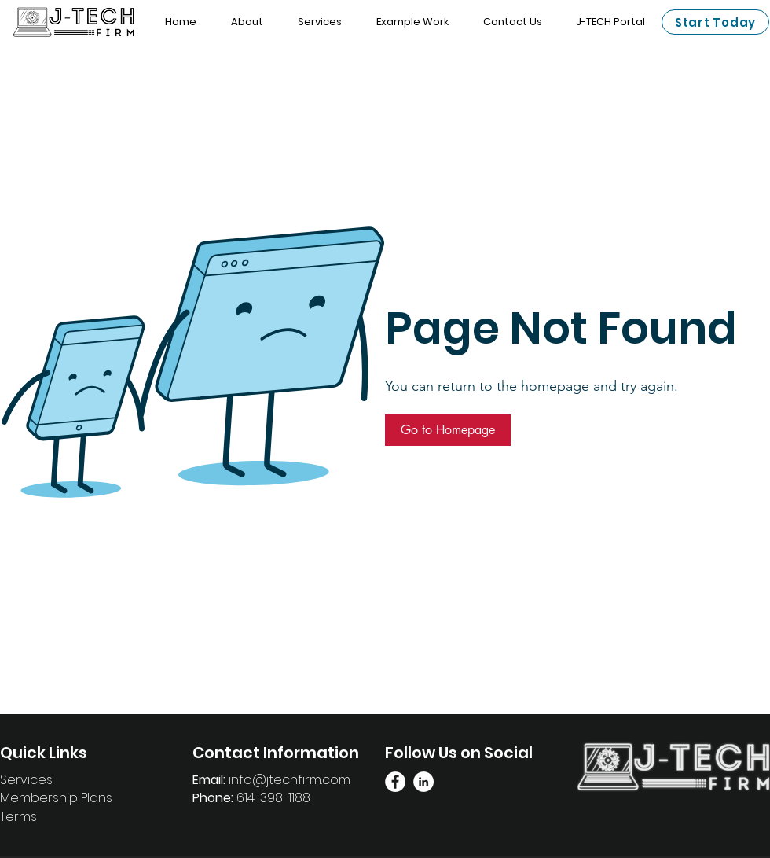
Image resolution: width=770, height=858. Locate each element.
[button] (448, 430)
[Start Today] (715, 22)
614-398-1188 (273, 798)
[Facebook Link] (395, 781)
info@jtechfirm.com (289, 780)
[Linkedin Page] (423, 781)
